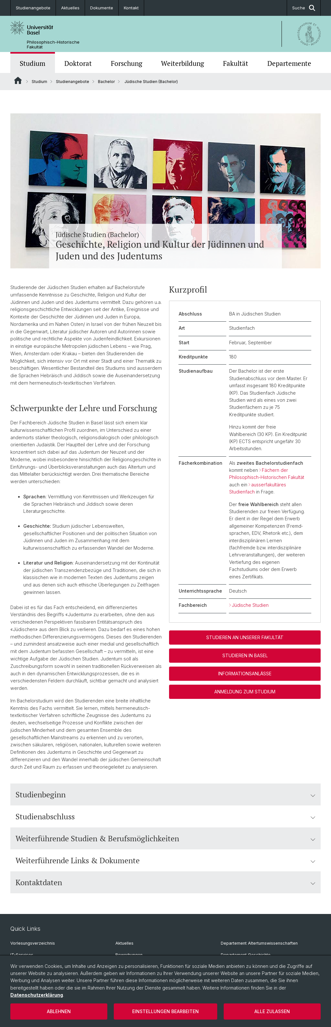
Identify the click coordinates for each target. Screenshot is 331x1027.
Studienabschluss (165, 816)
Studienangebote (33, 7)
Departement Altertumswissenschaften (259, 943)
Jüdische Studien (250, 605)
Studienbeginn (165, 794)
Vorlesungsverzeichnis (32, 943)
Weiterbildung (182, 63)
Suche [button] (303, 8)
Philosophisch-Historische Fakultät (53, 44)
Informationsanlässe (245, 673)
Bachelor (106, 81)
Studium (32, 63)
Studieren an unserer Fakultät (244, 637)
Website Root (18, 80)
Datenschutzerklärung (36, 995)
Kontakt (131, 7)
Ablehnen (59, 1011)
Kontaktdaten (165, 882)
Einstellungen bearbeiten (165, 1011)
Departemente (289, 63)
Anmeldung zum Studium (244, 691)
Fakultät (235, 63)
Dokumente (101, 7)
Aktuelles (70, 7)
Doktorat (78, 63)
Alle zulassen (272, 1011)
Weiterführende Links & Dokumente (165, 860)
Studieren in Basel (245, 655)
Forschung (126, 63)
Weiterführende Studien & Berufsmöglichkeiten (165, 838)
